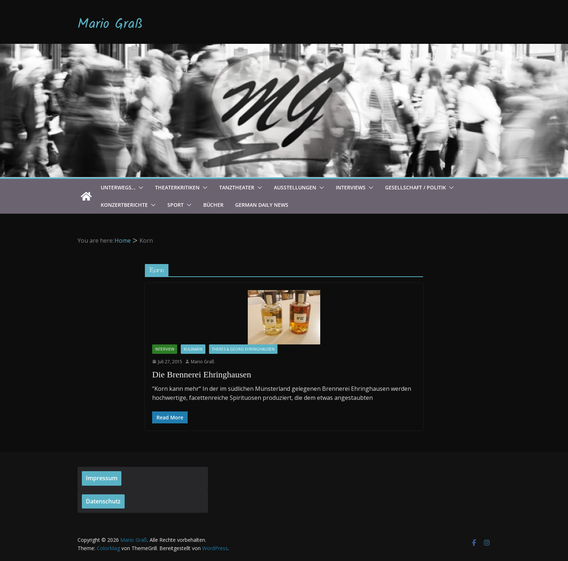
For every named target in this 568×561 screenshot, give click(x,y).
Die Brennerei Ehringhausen (201, 374)
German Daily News (261, 204)
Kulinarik (193, 349)
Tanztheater (236, 187)
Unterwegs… (118, 187)
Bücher (213, 204)
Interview (164, 349)
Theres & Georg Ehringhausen (243, 349)
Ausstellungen (295, 187)
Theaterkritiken (177, 187)
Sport (175, 204)
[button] (139, 188)
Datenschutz (103, 501)
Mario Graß (110, 24)
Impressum (101, 478)
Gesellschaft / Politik (415, 187)
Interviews (351, 187)
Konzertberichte (124, 204)
